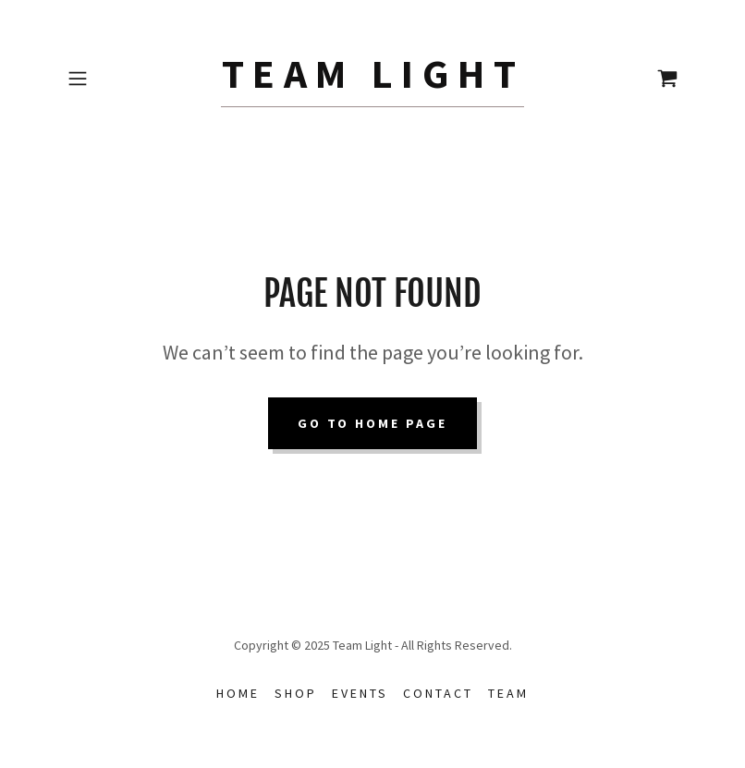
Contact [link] (438, 693)
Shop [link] (296, 693)
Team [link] (508, 693)
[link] (372, 82)
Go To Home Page (373, 423)
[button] (106, 78)
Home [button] (238, 693)
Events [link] (360, 693)
